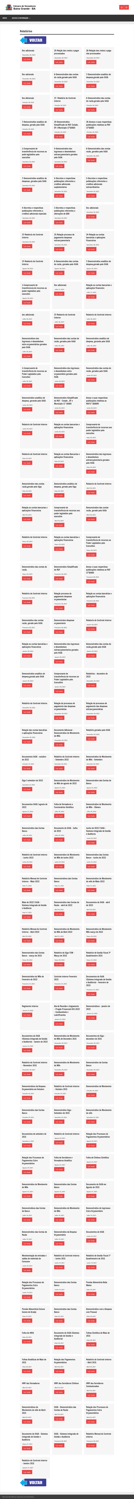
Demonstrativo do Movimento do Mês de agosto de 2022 (66, 782)
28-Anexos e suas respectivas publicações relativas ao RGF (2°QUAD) (98, 124)
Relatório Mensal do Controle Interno (98, 1435)
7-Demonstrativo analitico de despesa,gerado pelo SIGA (98, 76)
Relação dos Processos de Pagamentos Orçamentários (98, 1135)
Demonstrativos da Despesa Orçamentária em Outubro (33, 1088)
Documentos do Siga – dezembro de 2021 (95, 1037)
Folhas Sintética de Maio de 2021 (98, 1334)
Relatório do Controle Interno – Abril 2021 (98, 1361)
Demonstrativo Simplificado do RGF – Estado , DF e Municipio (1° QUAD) (66, 400)
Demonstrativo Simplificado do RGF (66, 568)
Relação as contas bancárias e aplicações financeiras (67, 539)
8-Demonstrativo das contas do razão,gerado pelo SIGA (66, 76)
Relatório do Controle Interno (34, 537)
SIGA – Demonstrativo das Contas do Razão (65, 1409)
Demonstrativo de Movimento (98, 1086)
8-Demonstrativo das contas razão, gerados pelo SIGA (98, 150)
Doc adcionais (28, 74)
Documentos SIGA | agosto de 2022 (34, 806)
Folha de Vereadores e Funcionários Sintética (63, 806)
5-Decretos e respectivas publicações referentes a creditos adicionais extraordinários (96, 183)
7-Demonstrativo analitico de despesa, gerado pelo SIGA (34, 123)
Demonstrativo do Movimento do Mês (66, 1064)
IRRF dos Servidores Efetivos (66, 1383)
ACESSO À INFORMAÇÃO (21, 18)
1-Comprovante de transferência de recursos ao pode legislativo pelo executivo (34, 153)
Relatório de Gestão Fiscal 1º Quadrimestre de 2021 (98, 1257)
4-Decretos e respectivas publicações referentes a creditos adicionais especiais (34, 210)
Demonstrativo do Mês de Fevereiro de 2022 (33, 978)
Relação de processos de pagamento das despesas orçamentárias (64, 706)
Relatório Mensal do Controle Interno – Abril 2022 (34, 930)
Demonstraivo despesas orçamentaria (64, 622)
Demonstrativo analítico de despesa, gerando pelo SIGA (98, 340)
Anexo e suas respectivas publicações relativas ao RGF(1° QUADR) (97, 400)
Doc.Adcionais (28, 98)
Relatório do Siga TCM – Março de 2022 (64, 954)
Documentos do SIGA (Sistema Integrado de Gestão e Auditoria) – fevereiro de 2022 (98, 981)
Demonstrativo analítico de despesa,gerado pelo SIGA (33, 675)
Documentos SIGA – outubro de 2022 (34, 758)
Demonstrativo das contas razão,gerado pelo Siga (33, 485)
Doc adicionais (28, 50)
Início (5, 18)
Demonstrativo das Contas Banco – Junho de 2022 (97, 856)
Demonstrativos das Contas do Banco (33, 1210)
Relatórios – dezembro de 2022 (97, 675)
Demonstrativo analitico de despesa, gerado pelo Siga (65, 485)
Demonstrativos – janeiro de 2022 (98, 1008)
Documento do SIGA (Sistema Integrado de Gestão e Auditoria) (66, 1335)
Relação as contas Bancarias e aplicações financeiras (67, 456)
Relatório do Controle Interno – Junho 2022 (34, 856)
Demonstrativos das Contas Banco (65, 880)
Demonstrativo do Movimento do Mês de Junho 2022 (66, 856)
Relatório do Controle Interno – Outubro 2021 (66, 1088)
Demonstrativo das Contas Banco (33, 830)
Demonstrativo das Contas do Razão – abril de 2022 (66, 904)
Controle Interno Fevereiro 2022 (65, 978)
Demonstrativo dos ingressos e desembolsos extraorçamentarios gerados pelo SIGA (66, 648)
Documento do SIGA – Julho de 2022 (66, 830)
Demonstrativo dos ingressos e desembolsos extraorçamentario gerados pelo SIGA (98, 458)
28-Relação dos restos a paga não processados (98, 52)
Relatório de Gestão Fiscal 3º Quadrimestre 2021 (98, 954)
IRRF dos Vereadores (31, 1383)
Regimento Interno (30, 1006)
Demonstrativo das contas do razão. (34, 568)
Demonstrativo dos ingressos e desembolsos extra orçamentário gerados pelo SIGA (66, 372)
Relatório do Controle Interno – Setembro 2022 (66, 758)
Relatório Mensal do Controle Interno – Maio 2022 (34, 880)
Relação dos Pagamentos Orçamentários (64, 1361)
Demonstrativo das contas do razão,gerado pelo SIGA (98, 645)
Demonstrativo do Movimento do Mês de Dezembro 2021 (66, 1037)
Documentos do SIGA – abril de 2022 (98, 904)
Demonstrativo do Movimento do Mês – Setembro (98, 758)
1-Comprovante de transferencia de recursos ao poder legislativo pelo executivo (34, 289)
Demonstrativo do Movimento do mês (98, 1112)
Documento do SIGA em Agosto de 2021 (96, 1186)
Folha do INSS (28, 1332)
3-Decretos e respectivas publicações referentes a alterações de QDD (64, 210)
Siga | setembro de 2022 (32, 780)
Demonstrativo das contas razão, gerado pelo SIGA (97, 509)
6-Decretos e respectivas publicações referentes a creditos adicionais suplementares (64, 183)
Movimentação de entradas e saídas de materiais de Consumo (34, 1258)
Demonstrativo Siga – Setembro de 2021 (63, 1112)
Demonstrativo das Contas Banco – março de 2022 (33, 954)
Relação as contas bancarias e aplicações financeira (99, 287)
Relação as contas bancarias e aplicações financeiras (67, 426)
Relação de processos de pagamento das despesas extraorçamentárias (96, 706)
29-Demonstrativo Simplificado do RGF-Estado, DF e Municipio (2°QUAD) (66, 124)
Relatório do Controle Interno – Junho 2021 (66, 1257)
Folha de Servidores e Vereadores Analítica (63, 1159)
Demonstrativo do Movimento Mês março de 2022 (98, 930)
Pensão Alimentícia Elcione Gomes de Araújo (33, 1311)
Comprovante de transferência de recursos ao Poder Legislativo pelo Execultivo (98, 541)
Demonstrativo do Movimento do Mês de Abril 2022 (66, 930)
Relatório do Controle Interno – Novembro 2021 (34, 1064)
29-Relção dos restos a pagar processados (66, 52)
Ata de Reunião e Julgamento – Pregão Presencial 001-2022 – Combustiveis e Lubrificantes (67, 1011)
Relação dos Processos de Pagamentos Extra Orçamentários (33, 1160)
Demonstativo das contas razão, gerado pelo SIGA (32, 622)
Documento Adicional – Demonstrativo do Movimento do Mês (66, 733)
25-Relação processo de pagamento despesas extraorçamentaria (64, 237)
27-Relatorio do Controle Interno (32, 236)
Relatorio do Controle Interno (98, 314)
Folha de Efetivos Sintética (97, 1157)
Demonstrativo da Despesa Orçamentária (65, 1233)
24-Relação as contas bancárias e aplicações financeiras (95, 237)
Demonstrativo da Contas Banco (97, 1064)
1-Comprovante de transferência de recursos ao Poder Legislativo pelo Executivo (34, 372)
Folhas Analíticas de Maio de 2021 (34, 1361)
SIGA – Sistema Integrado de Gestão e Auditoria (66, 1435)
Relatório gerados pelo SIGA (98, 730)
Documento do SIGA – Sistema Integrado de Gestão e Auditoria (35, 1436)
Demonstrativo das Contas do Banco (98, 782)
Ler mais (27, 59)
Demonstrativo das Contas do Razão (34, 1233)
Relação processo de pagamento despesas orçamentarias (63, 596)
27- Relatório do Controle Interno (65, 100)
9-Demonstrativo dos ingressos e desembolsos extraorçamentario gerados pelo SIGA (65, 153)
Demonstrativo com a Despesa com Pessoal (99, 1311)
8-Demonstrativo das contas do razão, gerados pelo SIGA (66, 263)
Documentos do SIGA (95, 1231)
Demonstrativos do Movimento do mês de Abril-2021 (34, 1410)
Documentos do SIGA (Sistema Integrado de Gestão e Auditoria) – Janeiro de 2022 (35, 1038)
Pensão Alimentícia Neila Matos (96, 1284)
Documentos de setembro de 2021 (34, 1135)
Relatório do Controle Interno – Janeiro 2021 (34, 1462)
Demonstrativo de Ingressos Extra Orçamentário (98, 1210)
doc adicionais (28, 314)
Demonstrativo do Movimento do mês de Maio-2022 (98, 880)
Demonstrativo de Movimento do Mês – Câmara (98, 806)
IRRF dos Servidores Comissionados (94, 1385)
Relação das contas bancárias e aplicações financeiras (34, 732)
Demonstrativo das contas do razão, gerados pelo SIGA (66, 340)
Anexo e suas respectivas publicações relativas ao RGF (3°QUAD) (98, 569)
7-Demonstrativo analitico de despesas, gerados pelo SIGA (34, 180)
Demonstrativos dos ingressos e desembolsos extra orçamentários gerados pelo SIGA (34, 343)
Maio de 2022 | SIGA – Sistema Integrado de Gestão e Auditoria (34, 905)
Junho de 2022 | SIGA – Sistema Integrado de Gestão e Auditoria (98, 831)
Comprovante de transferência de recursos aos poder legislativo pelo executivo (99, 429)
